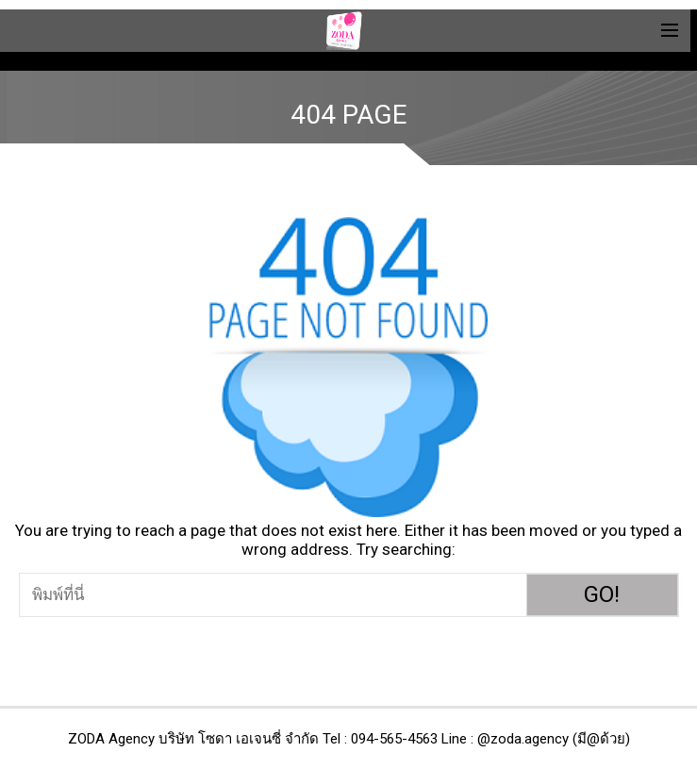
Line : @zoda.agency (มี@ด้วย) (535, 738)
